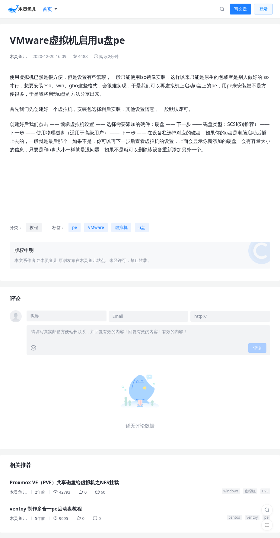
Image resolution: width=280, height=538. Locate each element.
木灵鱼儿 (18, 56)
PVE (265, 490)
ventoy (252, 516)
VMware (96, 227)
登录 (263, 9)
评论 (257, 347)
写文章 (240, 9)
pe (74, 227)
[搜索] (267, 509)
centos (234, 516)
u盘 (141, 227)
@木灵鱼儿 (47, 260)
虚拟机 (121, 227)
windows (231, 490)
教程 (34, 227)
